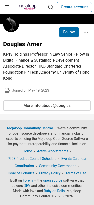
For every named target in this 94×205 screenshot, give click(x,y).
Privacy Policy (49, 173)
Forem (28, 180)
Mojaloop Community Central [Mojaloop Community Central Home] (30, 128)
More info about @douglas (47, 105)
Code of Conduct (21, 173)
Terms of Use (75, 173)
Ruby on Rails (54, 191)
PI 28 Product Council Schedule (32, 159)
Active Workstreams (52, 151)
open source (52, 180)
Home (27, 151)
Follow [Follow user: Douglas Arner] (69, 32)
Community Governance (57, 166)
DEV (27, 186)
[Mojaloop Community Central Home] (27, 7)
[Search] (51, 7)
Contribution (24, 166)
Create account (74, 7)
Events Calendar (73, 159)
